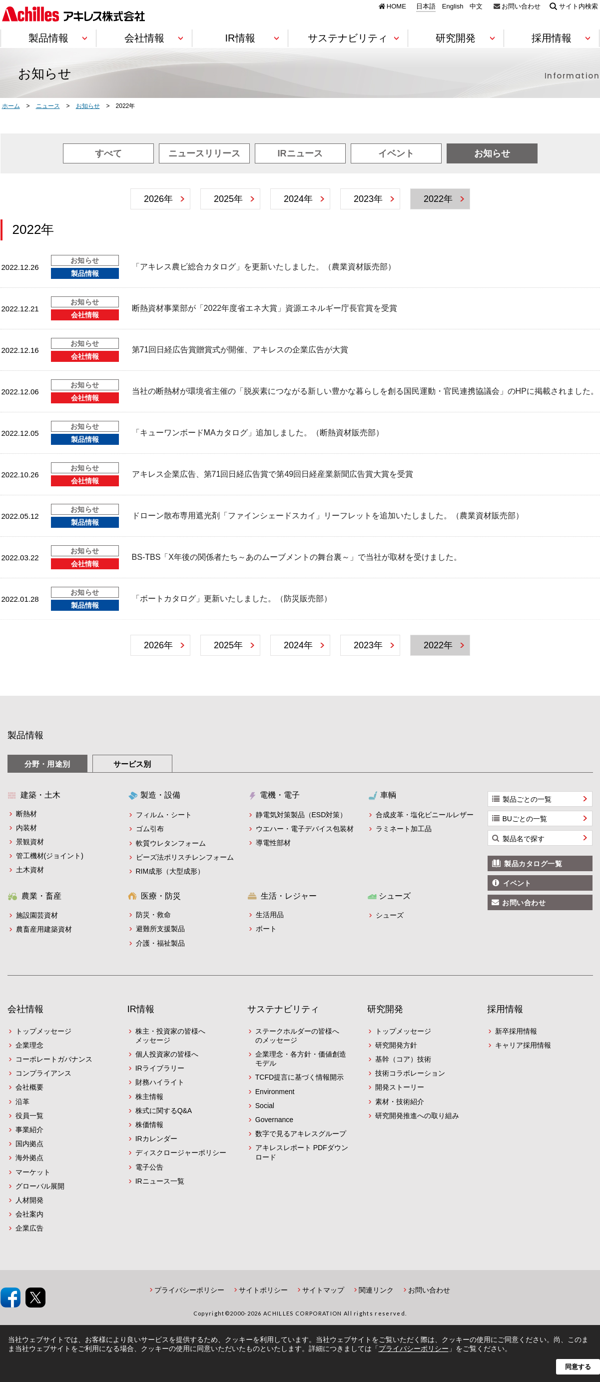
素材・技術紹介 (399, 1102)
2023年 (368, 199)
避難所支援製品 (160, 929)
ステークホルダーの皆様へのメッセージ (297, 1035)
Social (264, 1106)
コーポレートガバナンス (53, 1059)
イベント (396, 153)
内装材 (26, 828)
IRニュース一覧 (159, 1181)
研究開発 (385, 1009)
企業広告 (29, 1228)
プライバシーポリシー (189, 1290)
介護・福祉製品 (160, 943)
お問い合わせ (521, 5)
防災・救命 (153, 915)
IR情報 (140, 1009)
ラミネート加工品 (404, 829)
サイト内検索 (578, 5)
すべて (108, 153)
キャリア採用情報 (523, 1045)
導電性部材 (273, 843)
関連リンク (376, 1290)
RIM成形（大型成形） (170, 871)
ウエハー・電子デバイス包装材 (305, 829)
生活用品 (270, 915)
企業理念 (29, 1045)
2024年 (298, 199)
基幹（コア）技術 (403, 1059)
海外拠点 (29, 1158)
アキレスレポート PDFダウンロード (301, 1152)
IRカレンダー (156, 1139)
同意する (578, 1367)
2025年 (228, 199)
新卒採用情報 (516, 1031)
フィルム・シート (164, 815)
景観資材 (30, 842)
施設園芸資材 (37, 915)
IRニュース (300, 153)
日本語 (426, 6)
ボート (266, 929)
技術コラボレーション (410, 1073)
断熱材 (26, 814)
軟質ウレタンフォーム (171, 843)
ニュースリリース (204, 153)
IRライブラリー (159, 1068)
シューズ (390, 915)
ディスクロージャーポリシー (180, 1153)
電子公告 (149, 1167)
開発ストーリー (399, 1087)
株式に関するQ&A (163, 1111)
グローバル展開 (39, 1186)
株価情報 (149, 1125)
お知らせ (492, 153)
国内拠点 (29, 1144)
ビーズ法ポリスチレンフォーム (185, 857)
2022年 (438, 199)
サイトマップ (323, 1290)
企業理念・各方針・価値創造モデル (300, 1058)
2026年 (158, 199)
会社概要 (29, 1087)
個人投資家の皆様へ (166, 1054)
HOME (396, 5)
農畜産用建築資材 (44, 929)
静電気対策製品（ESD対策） (301, 815)
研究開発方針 (396, 1045)
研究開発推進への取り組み (417, 1116)
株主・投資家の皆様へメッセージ (170, 1035)
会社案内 (29, 1214)
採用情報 (505, 1009)
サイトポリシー (263, 1290)
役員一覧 (29, 1116)
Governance (274, 1120)
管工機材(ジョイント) (49, 856)
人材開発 (29, 1200)
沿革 (22, 1102)
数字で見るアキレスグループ (300, 1134)
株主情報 (149, 1097)
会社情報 (25, 1009)
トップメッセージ (43, 1031)
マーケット (32, 1172)
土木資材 (30, 870)
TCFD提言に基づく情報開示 (299, 1077)
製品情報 (25, 735)
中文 (476, 6)
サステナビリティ (283, 1009)
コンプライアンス (43, 1073)
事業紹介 (29, 1130)
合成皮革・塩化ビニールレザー (425, 815)
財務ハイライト (159, 1082)
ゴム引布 (150, 829)
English (453, 6)
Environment (275, 1092)
